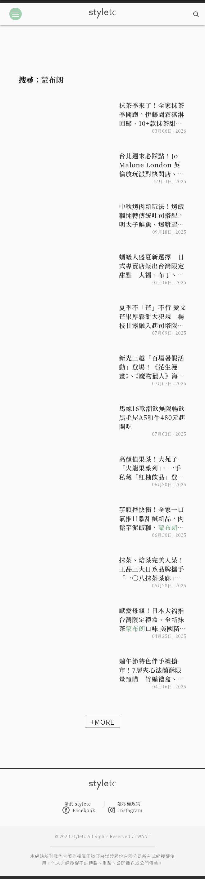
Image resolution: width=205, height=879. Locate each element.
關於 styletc (77, 804)
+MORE (102, 722)
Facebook (78, 810)
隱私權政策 (129, 804)
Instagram (125, 810)
